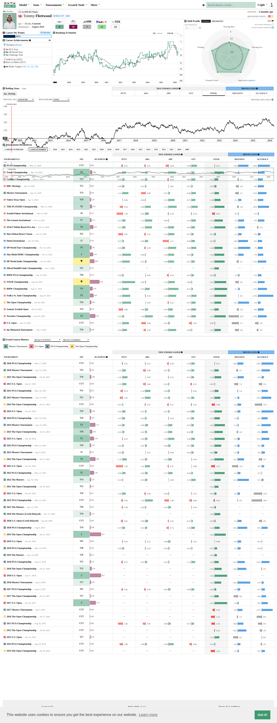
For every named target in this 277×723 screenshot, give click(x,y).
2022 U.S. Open (14, 508)
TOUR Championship (17, 324)
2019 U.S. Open (14, 584)
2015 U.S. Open (14, 680)
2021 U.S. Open (14, 536)
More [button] (95, 4)
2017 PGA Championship (19, 632)
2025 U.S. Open (14, 426)
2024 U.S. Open (14, 454)
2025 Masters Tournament (19, 440)
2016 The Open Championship (21, 659)
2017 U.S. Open (14, 645)
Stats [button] (37, 4)
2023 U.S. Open (14, 481)
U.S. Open (12, 365)
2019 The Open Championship (21, 577)
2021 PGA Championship (19, 543)
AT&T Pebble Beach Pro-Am (21, 270)
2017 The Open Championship (21, 638)
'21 (28, 66)
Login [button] (262, 4)
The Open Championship (19, 345)
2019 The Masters (15, 597)
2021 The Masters (15, 549)
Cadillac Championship (18, 222)
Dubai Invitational (16, 283)
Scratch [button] (77, 5)
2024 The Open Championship (21, 447)
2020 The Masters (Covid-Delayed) (23, 556)
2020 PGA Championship (19, 570)
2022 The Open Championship (21, 502)
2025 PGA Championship (19, 433)
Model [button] (24, 4)
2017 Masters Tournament (19, 652)
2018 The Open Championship (21, 611)
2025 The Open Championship (21, 419)
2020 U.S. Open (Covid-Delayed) (22, 563)
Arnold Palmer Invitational (20, 256)
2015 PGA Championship (19, 666)
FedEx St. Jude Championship (21, 338)
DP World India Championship (22, 304)
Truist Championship (17, 215)
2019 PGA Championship (19, 591)
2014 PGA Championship (19, 686)
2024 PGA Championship (19, 460)
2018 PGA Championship (19, 604)
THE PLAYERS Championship (22, 249)
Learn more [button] (148, 715)
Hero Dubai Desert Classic (19, 276)
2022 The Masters (15, 522)
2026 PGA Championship (19, 406)
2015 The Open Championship (21, 673)
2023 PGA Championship (19, 488)
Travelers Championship (19, 359)
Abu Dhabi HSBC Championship (23, 297)
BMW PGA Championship (20, 317)
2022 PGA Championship (19, 515)
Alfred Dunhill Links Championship (24, 311)
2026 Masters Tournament (19, 413)
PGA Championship (16, 208)
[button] (272, 5)
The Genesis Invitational (18, 263)
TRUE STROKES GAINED (168, 89)
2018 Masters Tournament (19, 625)
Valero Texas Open (16, 242)
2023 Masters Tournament (19, 495)
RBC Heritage (14, 228)
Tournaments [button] (54, 4)
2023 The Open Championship (21, 474)
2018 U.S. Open (14, 618)
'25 (36, 66)
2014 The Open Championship (21, 693)
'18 (24, 66)
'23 (32, 66)
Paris (18, 45)
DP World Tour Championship (22, 290)
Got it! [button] (262, 715)
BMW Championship (17, 331)
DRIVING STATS (249, 89)
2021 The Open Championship (21, 529)
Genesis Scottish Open (17, 352)
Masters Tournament (17, 235)
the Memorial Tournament (20, 372)
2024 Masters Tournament (19, 467)
